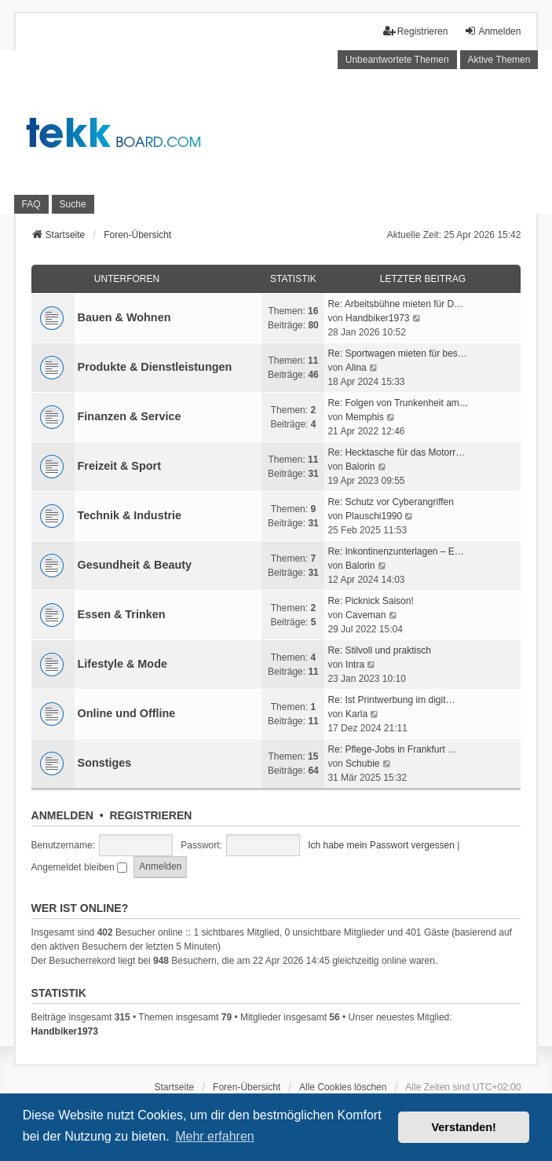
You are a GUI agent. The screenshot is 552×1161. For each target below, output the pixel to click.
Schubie (362, 763)
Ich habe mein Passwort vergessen (381, 845)
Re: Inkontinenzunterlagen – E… (395, 551)
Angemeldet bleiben (79, 867)
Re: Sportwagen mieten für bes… (396, 353)
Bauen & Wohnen (124, 317)
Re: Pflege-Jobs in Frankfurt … (392, 749)
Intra (354, 664)
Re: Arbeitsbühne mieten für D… (395, 303)
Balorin (360, 466)
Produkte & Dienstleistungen (155, 367)
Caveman (365, 615)
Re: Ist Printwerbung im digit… (391, 699)
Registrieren (150, 815)
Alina (356, 367)
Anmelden (62, 815)
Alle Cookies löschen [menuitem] (342, 1087)
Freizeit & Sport (119, 466)
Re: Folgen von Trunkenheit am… (397, 402)
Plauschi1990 (373, 516)
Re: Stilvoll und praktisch (378, 650)
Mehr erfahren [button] (214, 1136)
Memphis (364, 417)
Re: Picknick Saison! (370, 600)
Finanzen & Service (129, 416)
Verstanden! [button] (464, 1127)
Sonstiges (105, 762)
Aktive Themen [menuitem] (499, 59)
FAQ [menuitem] (31, 204)
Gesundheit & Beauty (135, 565)
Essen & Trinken (122, 614)
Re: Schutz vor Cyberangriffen (390, 501)
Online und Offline (127, 713)
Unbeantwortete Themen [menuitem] (397, 59)
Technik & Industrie (129, 515)
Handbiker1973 (377, 318)
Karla (356, 714)
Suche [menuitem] (73, 204)
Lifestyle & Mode (122, 663)
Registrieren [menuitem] (415, 31)
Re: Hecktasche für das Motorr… (396, 452)
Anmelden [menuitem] (492, 31)
